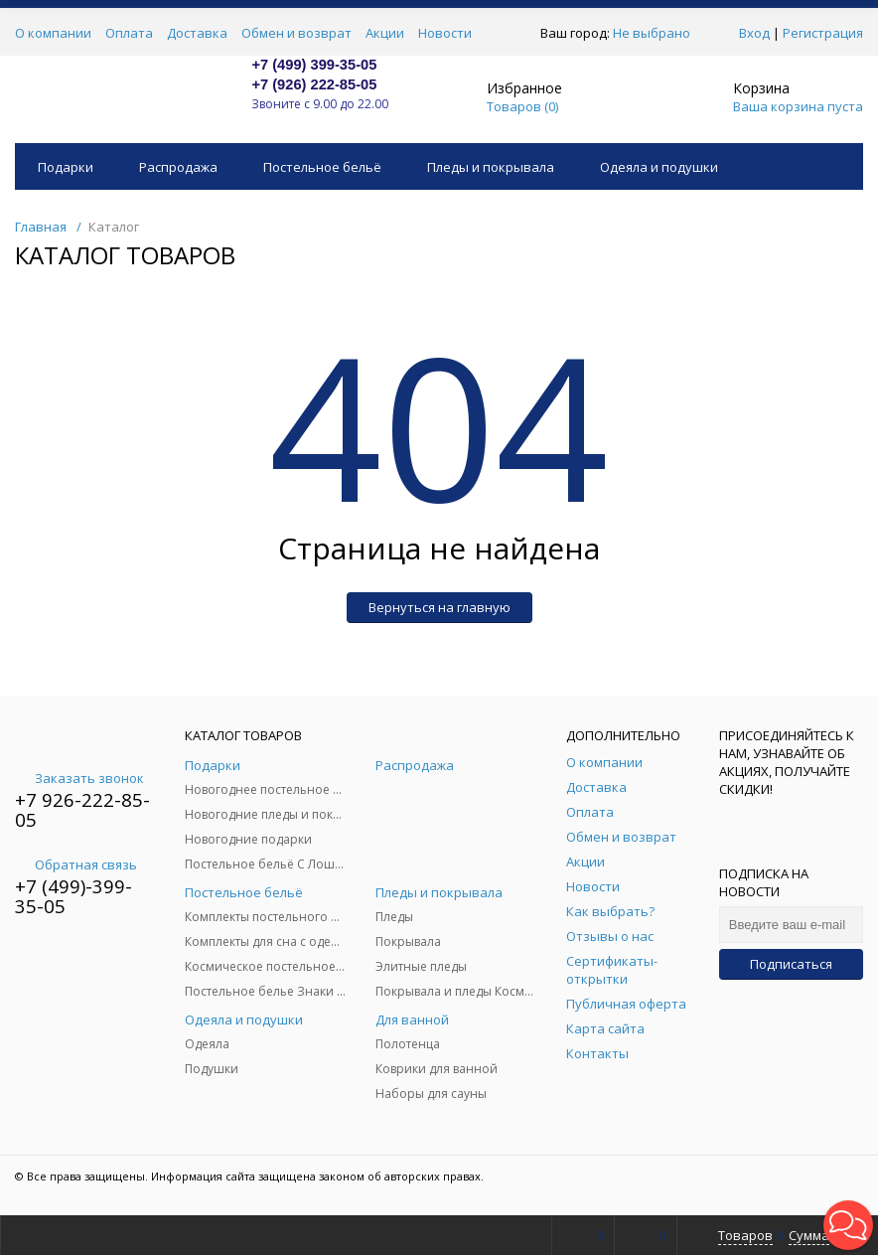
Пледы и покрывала (490, 167)
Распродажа (178, 167)
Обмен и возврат (296, 33)
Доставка (197, 33)
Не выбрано (657, 33)
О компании (53, 33)
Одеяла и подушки (659, 167)
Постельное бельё (322, 167)
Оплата (129, 33)
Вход (754, 33)
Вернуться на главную (439, 607)
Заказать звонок (79, 778)
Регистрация (823, 33)
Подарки (65, 167)
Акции (385, 33)
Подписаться (791, 964)
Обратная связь (76, 864)
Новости (445, 33)
